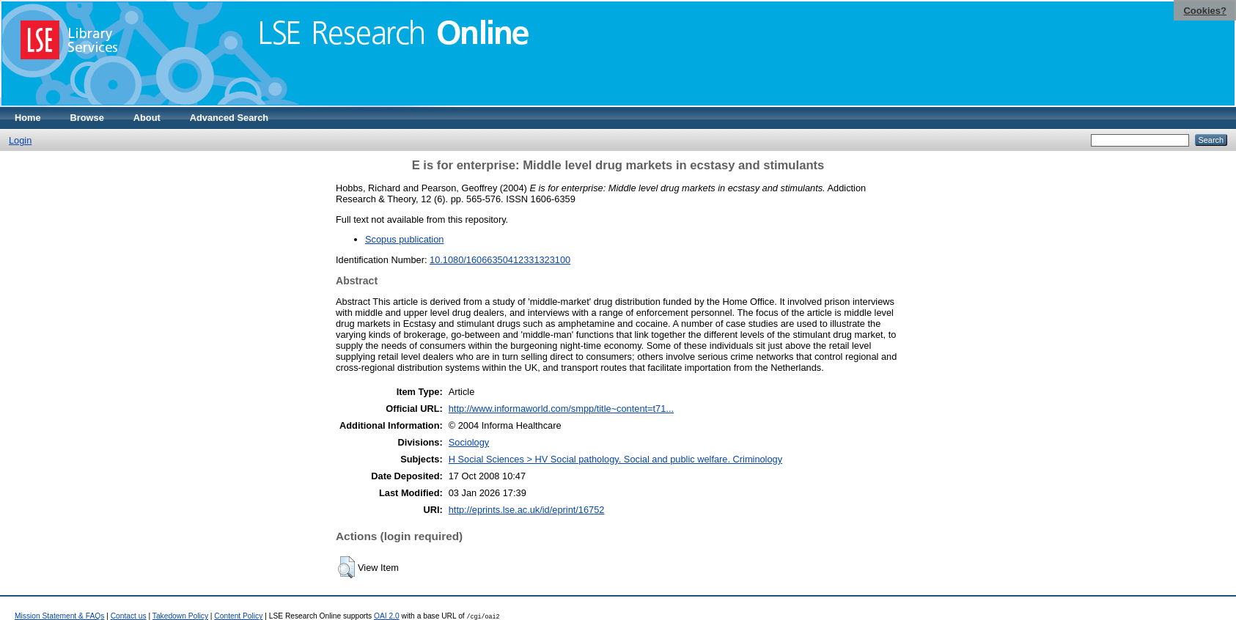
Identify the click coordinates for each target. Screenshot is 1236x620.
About (147, 117)
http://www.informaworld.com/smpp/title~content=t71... (561, 408)
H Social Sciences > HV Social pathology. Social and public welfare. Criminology (615, 459)
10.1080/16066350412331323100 (500, 259)
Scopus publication (404, 239)
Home (28, 117)
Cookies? (1204, 10)
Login (20, 140)
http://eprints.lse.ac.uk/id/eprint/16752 (527, 509)
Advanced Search (229, 117)
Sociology (469, 442)
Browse (87, 117)
